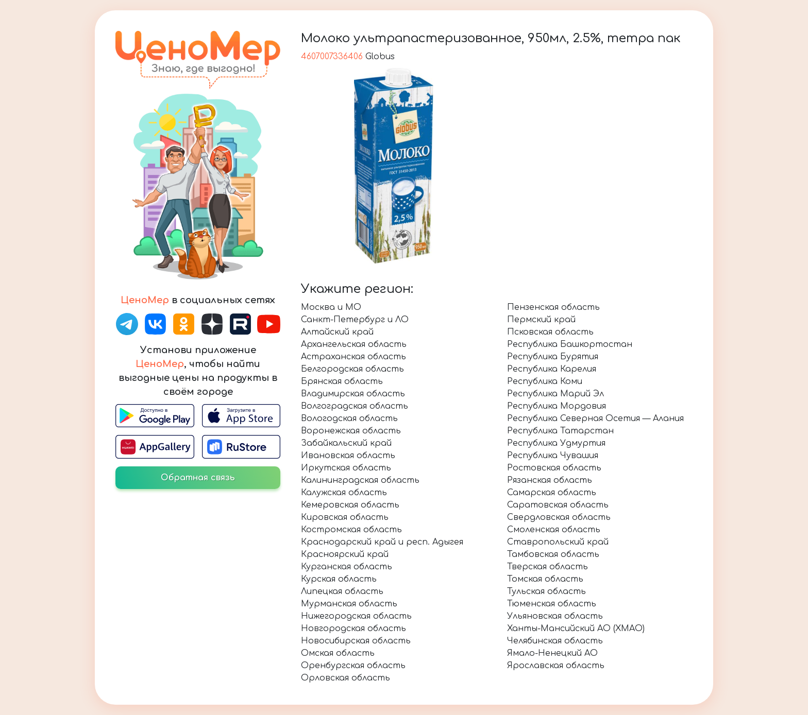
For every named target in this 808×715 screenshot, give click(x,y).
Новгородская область (353, 628)
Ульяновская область (555, 616)
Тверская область (547, 566)
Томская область (545, 579)
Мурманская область (349, 603)
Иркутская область (346, 468)
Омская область (338, 653)
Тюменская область (551, 603)
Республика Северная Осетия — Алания (595, 418)
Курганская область (346, 566)
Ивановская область (348, 455)
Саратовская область (558, 505)
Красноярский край (345, 554)
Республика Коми (544, 381)
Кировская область (345, 517)
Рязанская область (549, 480)
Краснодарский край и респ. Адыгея (382, 542)
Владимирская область (353, 393)
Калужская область (344, 492)
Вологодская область (349, 418)
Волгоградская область (354, 406)
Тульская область (546, 591)
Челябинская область (555, 641)
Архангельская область (354, 344)
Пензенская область (553, 307)
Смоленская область (553, 529)
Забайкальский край (346, 443)
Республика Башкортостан (569, 344)
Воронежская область (351, 430)
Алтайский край (337, 332)
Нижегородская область (356, 616)
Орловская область (345, 678)
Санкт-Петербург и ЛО (355, 319)
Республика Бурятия (552, 356)
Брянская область (342, 381)
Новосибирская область (356, 641)
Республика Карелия (551, 369)
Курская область (339, 579)
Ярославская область (555, 665)
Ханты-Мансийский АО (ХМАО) (576, 628)
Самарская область (551, 492)
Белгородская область (352, 369)
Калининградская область (360, 480)
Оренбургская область (353, 665)
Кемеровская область (350, 505)
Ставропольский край (558, 542)
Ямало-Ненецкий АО (552, 653)
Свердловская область (559, 517)
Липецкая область (342, 591)
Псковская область (550, 332)
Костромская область (351, 529)
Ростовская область (554, 468)
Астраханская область (353, 356)
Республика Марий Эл (555, 393)
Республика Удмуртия (556, 443)
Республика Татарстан (560, 430)
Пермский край (541, 319)
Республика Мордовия (556, 406)
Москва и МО (331, 307)
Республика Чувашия (552, 455)
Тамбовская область (553, 554)
